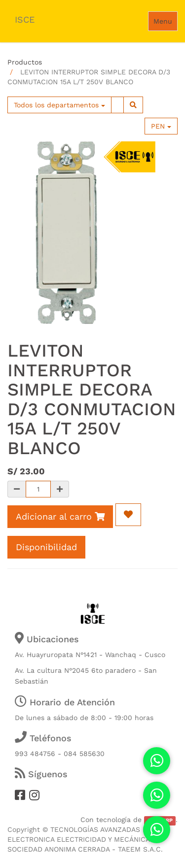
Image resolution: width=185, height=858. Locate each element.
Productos (24, 62)
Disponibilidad (46, 547)
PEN (161, 126)
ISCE (25, 19)
